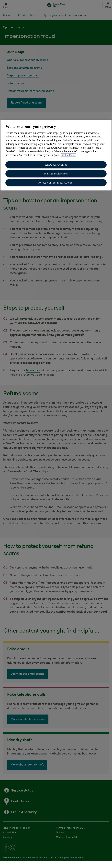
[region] (55, 155)
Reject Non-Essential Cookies (56, 182)
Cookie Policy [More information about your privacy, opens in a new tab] (68, 155)
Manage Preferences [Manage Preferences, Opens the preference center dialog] (56, 173)
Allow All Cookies (56, 164)
